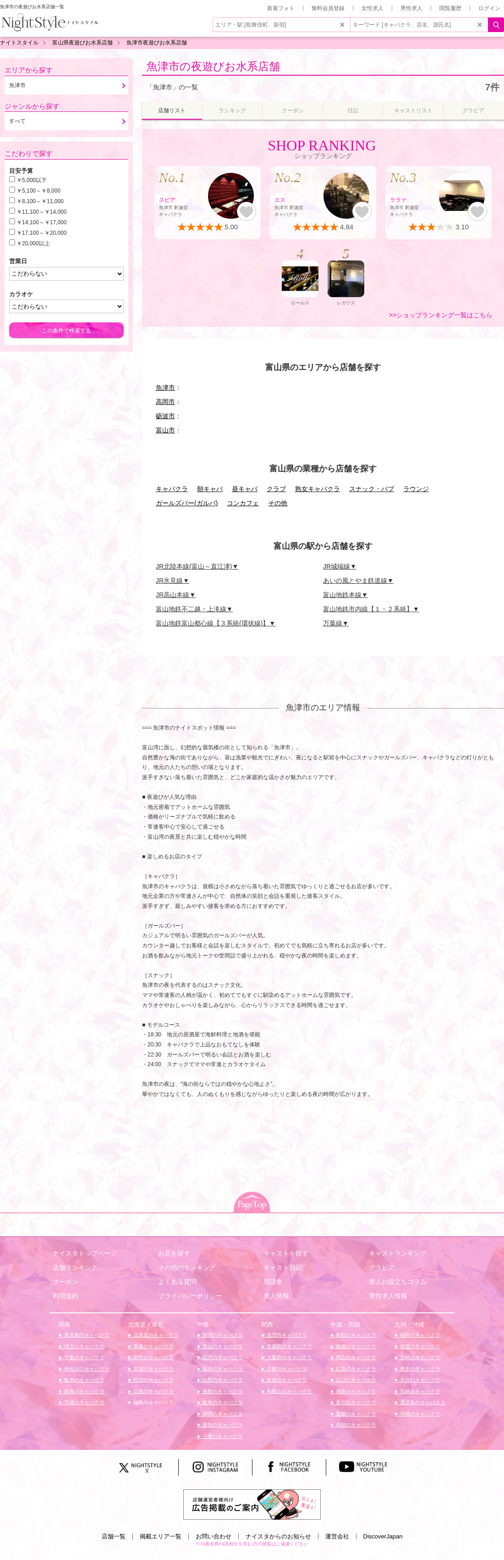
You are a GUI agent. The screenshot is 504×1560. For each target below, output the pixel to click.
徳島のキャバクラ (355, 1391)
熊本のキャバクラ (419, 1369)
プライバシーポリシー (190, 1296)
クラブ (276, 488)
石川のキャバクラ (222, 1357)
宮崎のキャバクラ (419, 1391)
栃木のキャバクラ (83, 1380)
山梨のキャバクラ (222, 1380)
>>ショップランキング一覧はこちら (441, 315)
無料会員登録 (328, 8)
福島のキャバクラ (153, 1402)
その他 (277, 503)
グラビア (381, 1267)
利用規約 (65, 1296)
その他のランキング (187, 1267)
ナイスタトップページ (85, 1253)
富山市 (165, 430)
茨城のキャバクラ (83, 1402)
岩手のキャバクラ (153, 1357)
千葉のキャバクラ (83, 1357)
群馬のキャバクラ (83, 1391)
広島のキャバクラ (355, 1369)
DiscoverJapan (383, 1536)
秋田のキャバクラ (153, 1380)
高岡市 (165, 401)
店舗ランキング (75, 1267)
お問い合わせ (213, 1536)
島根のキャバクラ (355, 1346)
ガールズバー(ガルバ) (187, 503)
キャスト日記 (282, 1267)
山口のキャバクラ (355, 1380)
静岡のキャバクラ (222, 1413)
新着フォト (281, 8)
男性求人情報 (388, 1296)
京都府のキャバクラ (288, 1346)
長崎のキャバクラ (419, 1357)
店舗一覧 (114, 1536)
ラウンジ (416, 488)
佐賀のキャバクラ (419, 1346)
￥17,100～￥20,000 (41, 233)
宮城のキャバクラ (153, 1369)
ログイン (489, 8)
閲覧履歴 (450, 8)
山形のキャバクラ (153, 1391)
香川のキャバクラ (355, 1402)
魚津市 (165, 387)
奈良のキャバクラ (286, 1380)
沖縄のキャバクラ (419, 1413)
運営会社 (337, 1536)
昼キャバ (244, 488)
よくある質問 (177, 1281)
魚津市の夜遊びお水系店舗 (213, 66)
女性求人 (372, 8)
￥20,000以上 (33, 243)
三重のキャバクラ (222, 1436)
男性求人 (411, 8)
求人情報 (276, 1296)
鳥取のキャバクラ (355, 1335)
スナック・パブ (371, 488)
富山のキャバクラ (222, 1346)
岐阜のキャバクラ (222, 1402)
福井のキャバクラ (222, 1369)
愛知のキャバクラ (222, 1424)
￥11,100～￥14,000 (41, 212)
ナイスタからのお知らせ (278, 1536)
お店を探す (174, 1253)
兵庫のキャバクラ (286, 1369)
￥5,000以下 (31, 180)
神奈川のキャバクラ (86, 1369)
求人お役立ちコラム (398, 1281)
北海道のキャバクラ (155, 1335)
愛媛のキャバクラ (355, 1413)
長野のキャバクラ (222, 1391)
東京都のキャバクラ (86, 1335)
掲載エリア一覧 (160, 1536)
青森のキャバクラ (153, 1346)
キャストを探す (285, 1253)
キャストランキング (398, 1253)
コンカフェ (243, 503)
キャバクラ (172, 488)
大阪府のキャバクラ (288, 1357)
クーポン (65, 1281)
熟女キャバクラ (317, 488)
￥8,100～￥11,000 (40, 201)
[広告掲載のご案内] (252, 1503)
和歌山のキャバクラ (288, 1391)
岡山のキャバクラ (355, 1357)
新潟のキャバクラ (222, 1335)
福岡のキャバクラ (419, 1335)
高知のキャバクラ (355, 1424)
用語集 (273, 1281)
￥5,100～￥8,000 (38, 191)
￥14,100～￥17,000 (41, 222)
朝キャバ (210, 488)
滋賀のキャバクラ (286, 1335)
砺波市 (165, 416)
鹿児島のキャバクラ (422, 1402)
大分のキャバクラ (419, 1380)
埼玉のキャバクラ (83, 1346)
